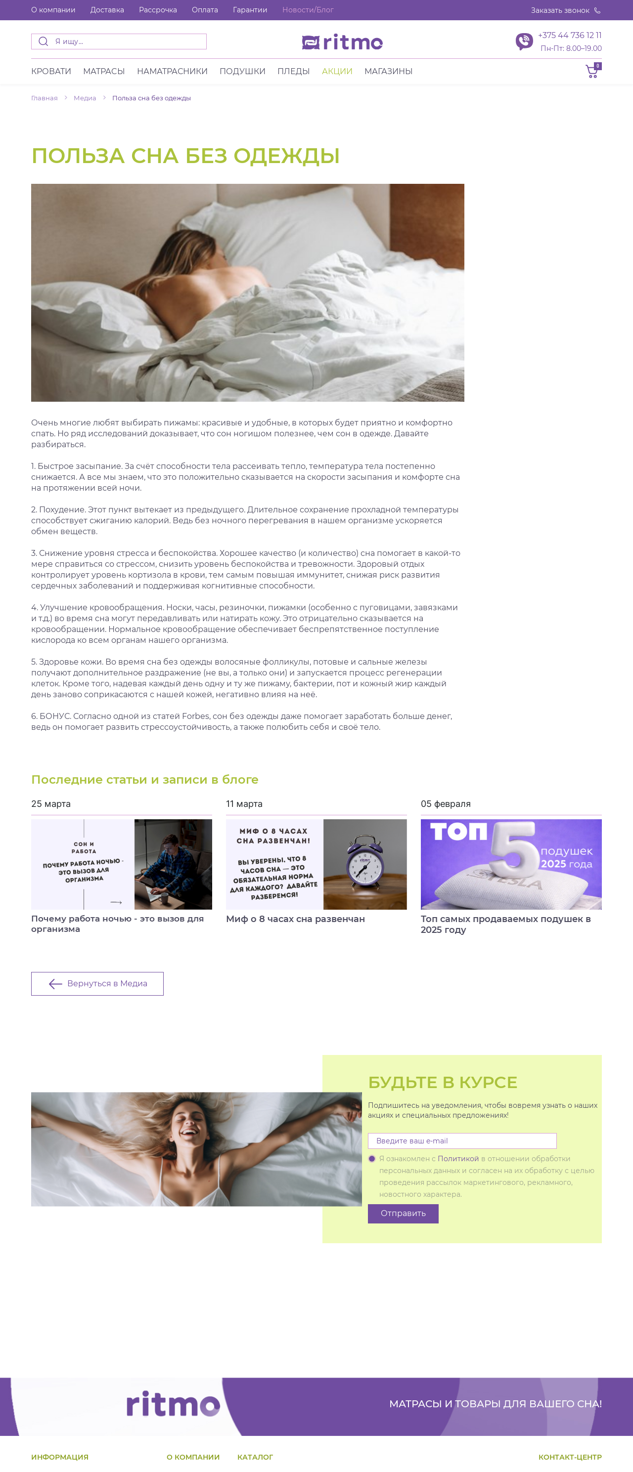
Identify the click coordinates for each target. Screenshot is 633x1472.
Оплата (205, 9)
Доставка (107, 9)
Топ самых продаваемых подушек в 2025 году (506, 927)
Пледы (293, 74)
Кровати (51, 74)
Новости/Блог (308, 9)
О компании (53, 9)
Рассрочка (158, 9)
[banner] (342, 41)
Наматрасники (172, 74)
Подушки (243, 74)
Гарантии (250, 9)
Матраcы (104, 74)
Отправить (403, 1218)
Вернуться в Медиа (107, 989)
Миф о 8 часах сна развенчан (295, 921)
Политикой (458, 1164)
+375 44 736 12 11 (570, 35)
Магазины (388, 74)
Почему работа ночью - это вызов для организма (121, 927)
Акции (337, 74)
